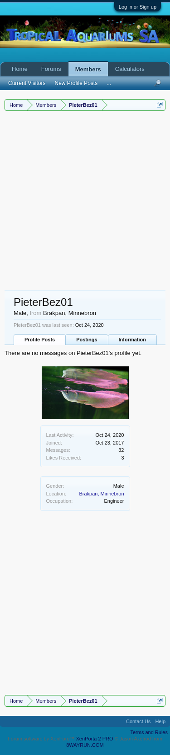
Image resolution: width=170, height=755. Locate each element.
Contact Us (138, 721)
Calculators (130, 68)
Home (20, 68)
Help (160, 721)
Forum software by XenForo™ (42, 738)
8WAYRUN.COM (85, 745)
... (109, 83)
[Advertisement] (85, 200)
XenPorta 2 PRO (94, 738)
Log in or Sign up (137, 7)
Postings (86, 339)
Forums (51, 68)
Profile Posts (39, 339)
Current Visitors (26, 83)
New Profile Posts (75, 83)
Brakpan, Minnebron (101, 493)
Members (88, 69)
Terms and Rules (149, 732)
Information (132, 339)
